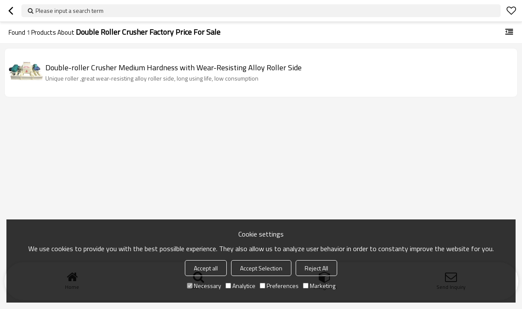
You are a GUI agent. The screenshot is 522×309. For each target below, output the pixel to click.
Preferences (279, 285)
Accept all (206, 268)
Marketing (319, 285)
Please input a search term (70, 10)
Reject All (316, 268)
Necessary (204, 285)
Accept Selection (261, 268)
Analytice (240, 285)
